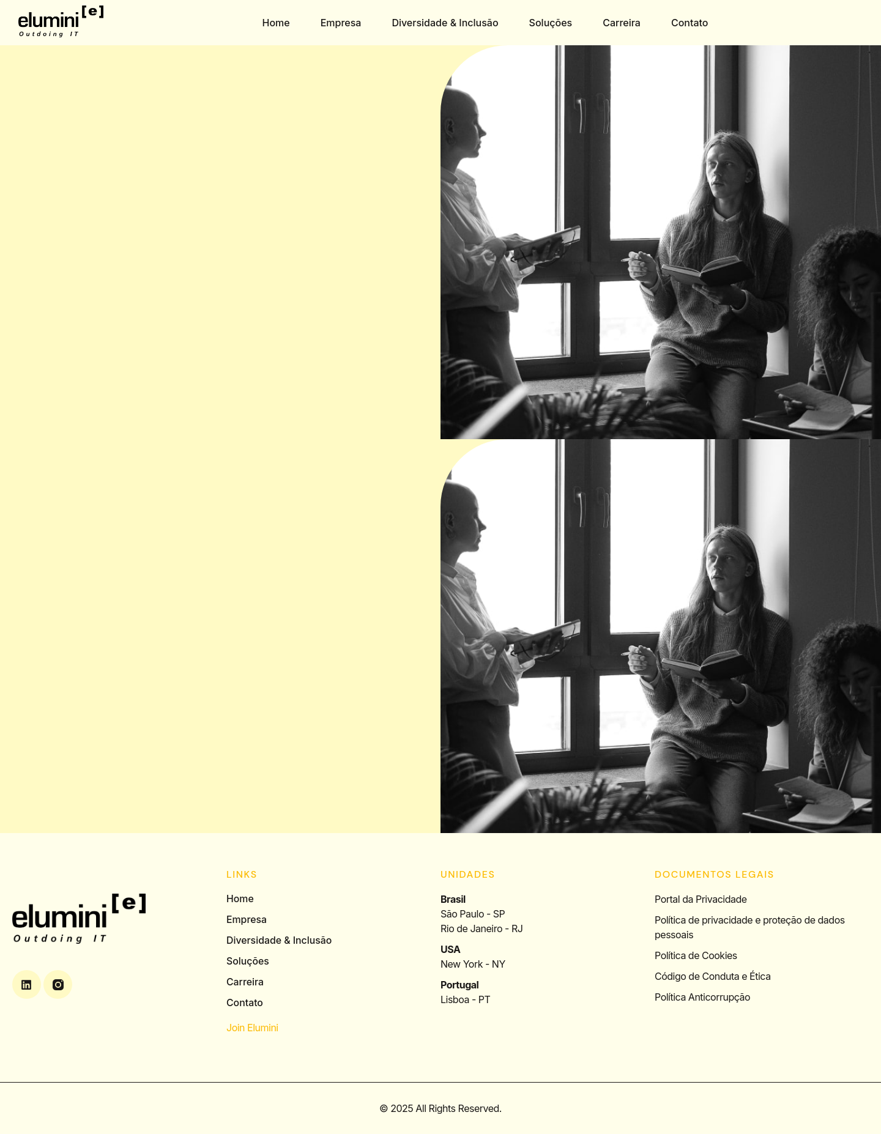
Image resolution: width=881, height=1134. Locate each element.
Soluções (551, 23)
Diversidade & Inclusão (445, 23)
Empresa (341, 23)
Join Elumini (252, 1027)
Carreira (622, 23)
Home (276, 23)
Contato (690, 23)
